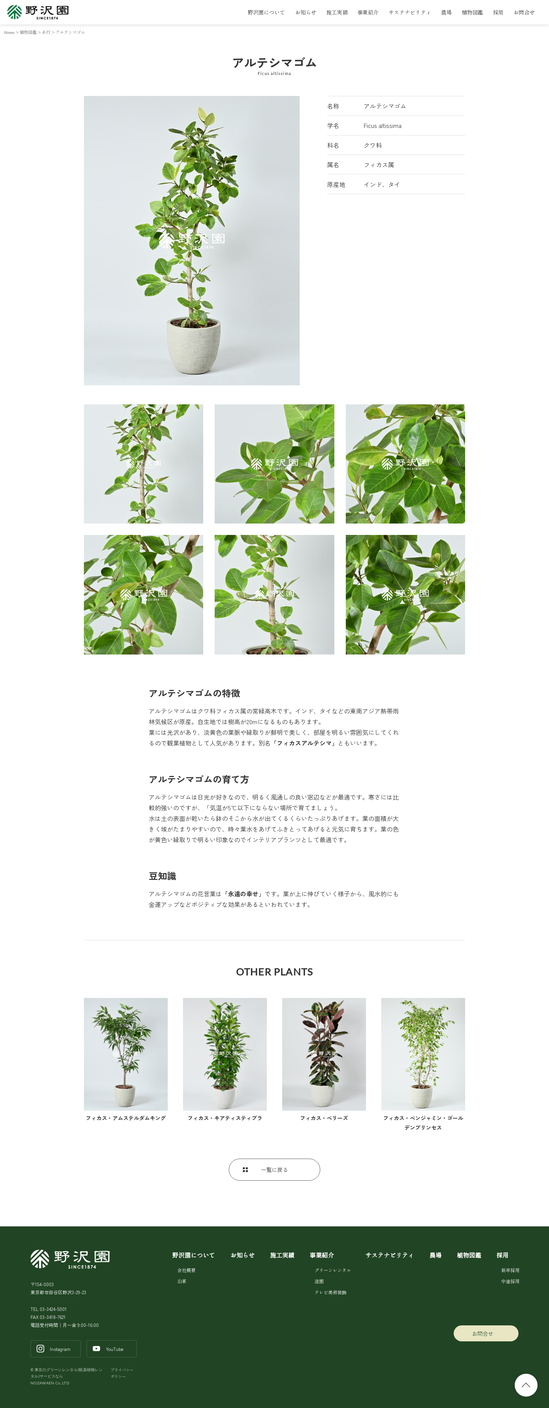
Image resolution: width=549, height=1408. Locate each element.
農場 (446, 12)
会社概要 (186, 1270)
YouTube (115, 1349)
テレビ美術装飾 (331, 1292)
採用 (498, 12)
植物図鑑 (472, 12)
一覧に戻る (274, 1169)
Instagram (60, 1349)
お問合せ (524, 12)
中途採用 (509, 1281)
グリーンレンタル (332, 1270)
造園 (319, 1281)
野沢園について (266, 12)
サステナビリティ (409, 12)
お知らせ (305, 12)
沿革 (181, 1281)
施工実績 (337, 12)
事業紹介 (368, 12)
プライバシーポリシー (122, 1373)
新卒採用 (509, 1270)
